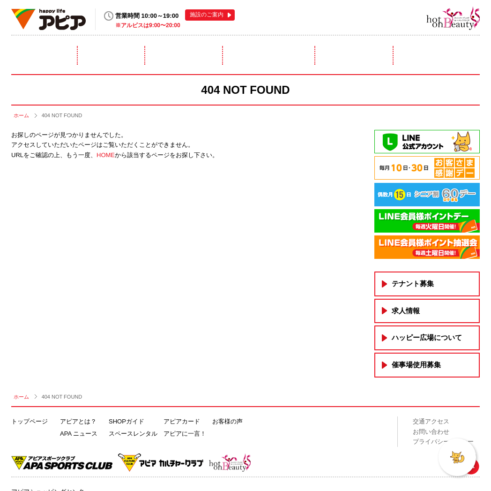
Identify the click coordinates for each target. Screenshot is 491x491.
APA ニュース (78, 433)
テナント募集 (413, 283)
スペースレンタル (269, 55)
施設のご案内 (206, 14)
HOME (106, 155)
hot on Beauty (453, 18)
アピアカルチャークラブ (404, 18)
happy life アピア (48, 19)
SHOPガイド (126, 421)
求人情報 (406, 311)
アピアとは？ (40, 55)
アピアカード (354, 55)
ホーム (21, 115)
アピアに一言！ (438, 55)
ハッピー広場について (427, 337)
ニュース (111, 55)
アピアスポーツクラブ (367, 18)
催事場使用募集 (416, 365)
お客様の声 (227, 421)
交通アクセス (431, 421)
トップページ (29, 421)
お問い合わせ (431, 431)
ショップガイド (184, 55)
